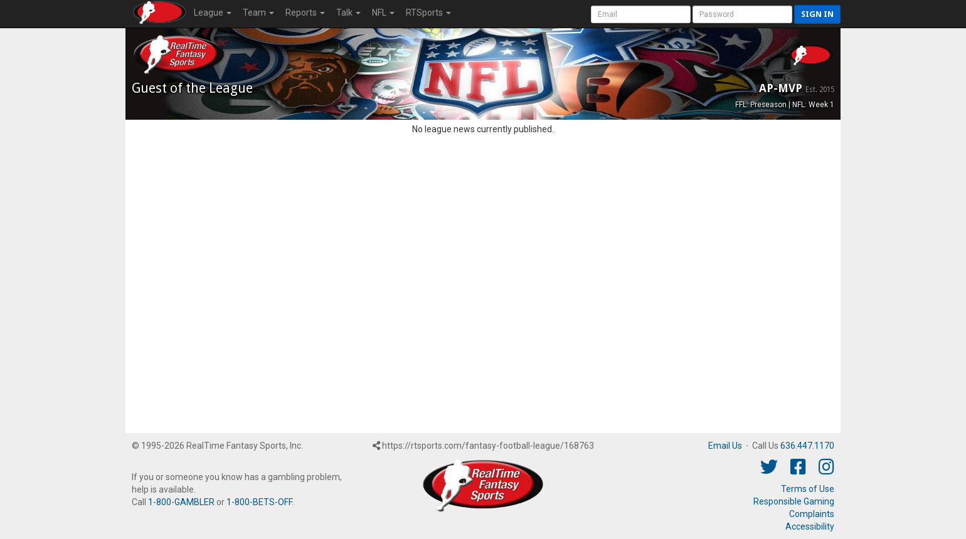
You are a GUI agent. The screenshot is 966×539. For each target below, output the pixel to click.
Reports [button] (305, 13)
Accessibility (809, 526)
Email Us (725, 446)
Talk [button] (348, 13)
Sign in (817, 14)
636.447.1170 (807, 446)
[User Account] (641, 14)
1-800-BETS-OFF (259, 502)
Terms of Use (807, 489)
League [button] (212, 13)
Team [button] (258, 13)
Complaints (811, 514)
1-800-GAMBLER (181, 502)
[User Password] (742, 14)
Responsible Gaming (793, 501)
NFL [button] (383, 13)
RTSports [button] (428, 13)
